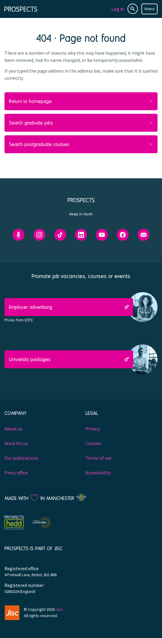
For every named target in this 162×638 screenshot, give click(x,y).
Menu (149, 8)
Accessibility (98, 473)
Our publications (21, 458)
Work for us (16, 443)
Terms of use (98, 458)
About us (13, 429)
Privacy (92, 429)
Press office (16, 473)
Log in (118, 9)
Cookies (93, 443)
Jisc (59, 609)
